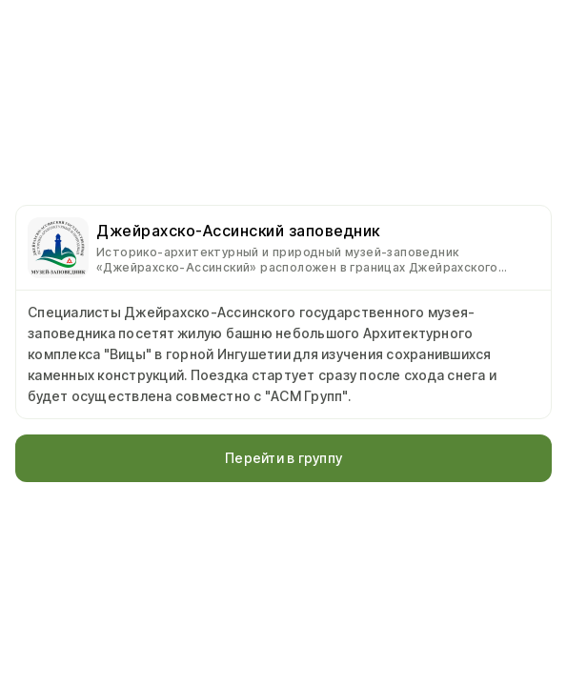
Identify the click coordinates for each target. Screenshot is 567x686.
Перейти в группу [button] (283, 458)
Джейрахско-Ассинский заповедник (238, 230)
